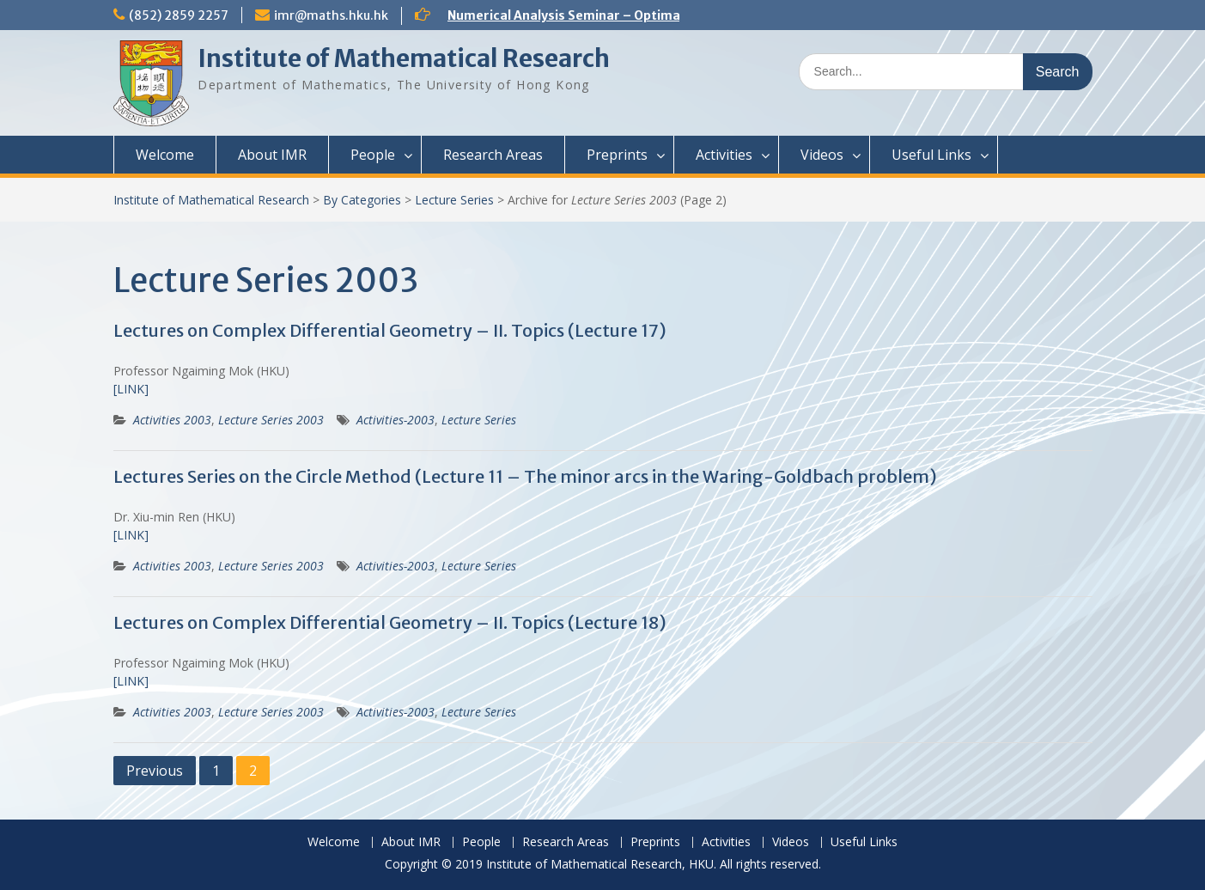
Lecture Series (454, 200)
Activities (724, 154)
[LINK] (131, 389)
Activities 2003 (172, 419)
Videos (821, 154)
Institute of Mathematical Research (404, 58)
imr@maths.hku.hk (331, 15)
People (372, 154)
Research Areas (493, 154)
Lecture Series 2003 (271, 419)
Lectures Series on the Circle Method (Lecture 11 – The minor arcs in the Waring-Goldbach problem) (525, 476)
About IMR (272, 154)
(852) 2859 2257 (178, 15)
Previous (154, 770)
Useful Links (931, 154)
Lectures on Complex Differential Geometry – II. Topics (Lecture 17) (389, 330)
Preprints (617, 154)
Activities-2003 (395, 419)
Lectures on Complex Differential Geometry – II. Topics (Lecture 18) (389, 622)
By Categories (362, 200)
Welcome (165, 154)
